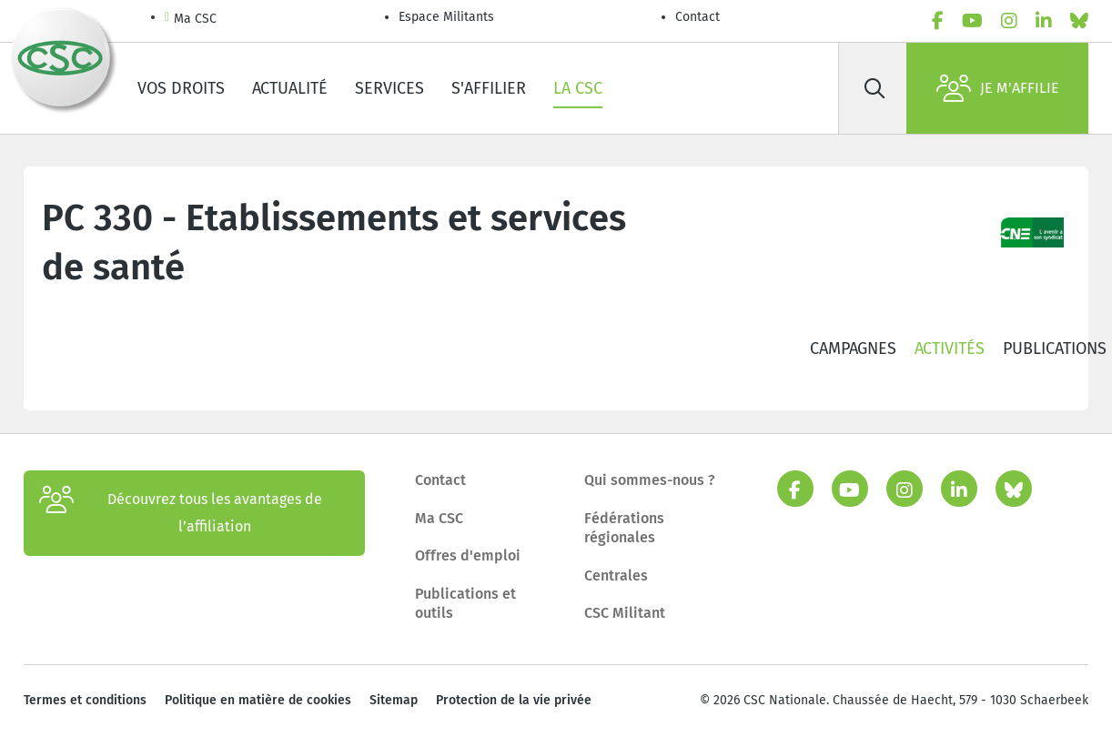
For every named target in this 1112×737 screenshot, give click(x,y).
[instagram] (1009, 21)
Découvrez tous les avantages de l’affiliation (180, 513)
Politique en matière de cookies (258, 700)
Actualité (290, 88)
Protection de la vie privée (513, 700)
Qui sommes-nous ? (649, 480)
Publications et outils (465, 603)
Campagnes (853, 348)
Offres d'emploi (468, 555)
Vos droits (181, 88)
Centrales (616, 575)
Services (389, 88)
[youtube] (972, 21)
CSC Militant (624, 612)
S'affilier (488, 88)
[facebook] (938, 21)
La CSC (577, 88)
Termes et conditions (85, 700)
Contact (697, 17)
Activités (950, 348)
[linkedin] (1043, 21)
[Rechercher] (874, 88)
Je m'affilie (997, 88)
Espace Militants (446, 17)
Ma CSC (191, 19)
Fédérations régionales (624, 528)
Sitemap (393, 700)
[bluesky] (1079, 21)
